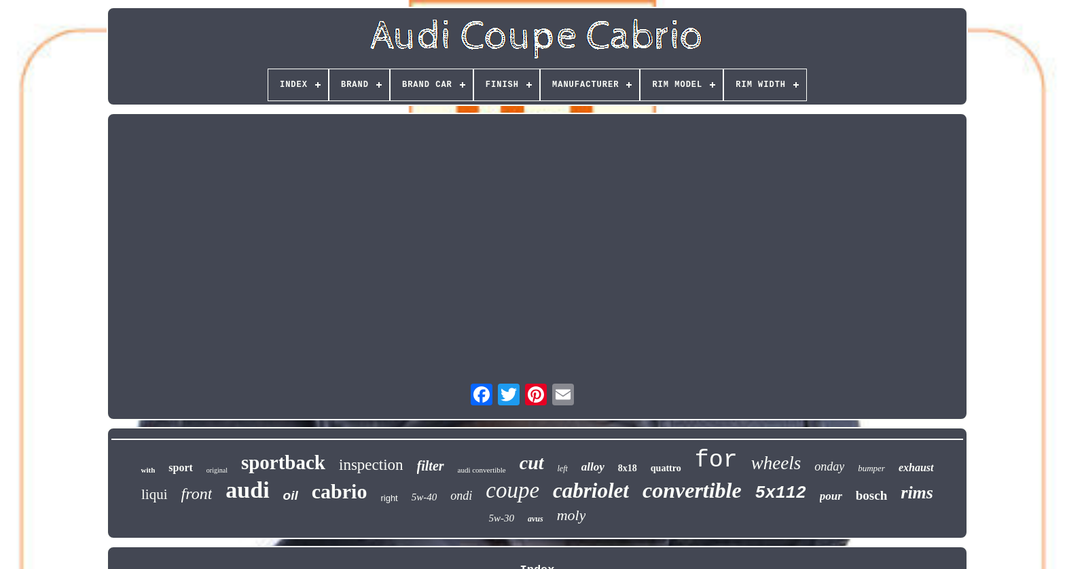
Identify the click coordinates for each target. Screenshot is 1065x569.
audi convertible (482, 470)
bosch (871, 495)
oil (290, 495)
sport (180, 467)
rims (917, 492)
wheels (776, 463)
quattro (666, 468)
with (148, 470)
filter (430, 465)
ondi (461, 495)
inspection (371, 464)
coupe (512, 490)
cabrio (339, 491)
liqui (154, 494)
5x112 (780, 493)
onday (829, 466)
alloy (592, 466)
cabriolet (591, 490)
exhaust (916, 467)
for (716, 460)
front (197, 493)
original (217, 470)
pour (831, 496)
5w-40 (424, 497)
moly (571, 515)
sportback (283, 462)
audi (247, 489)
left (563, 468)
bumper (871, 468)
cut (532, 462)
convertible (692, 490)
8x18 (627, 468)
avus (535, 519)
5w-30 (502, 518)
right (388, 498)
